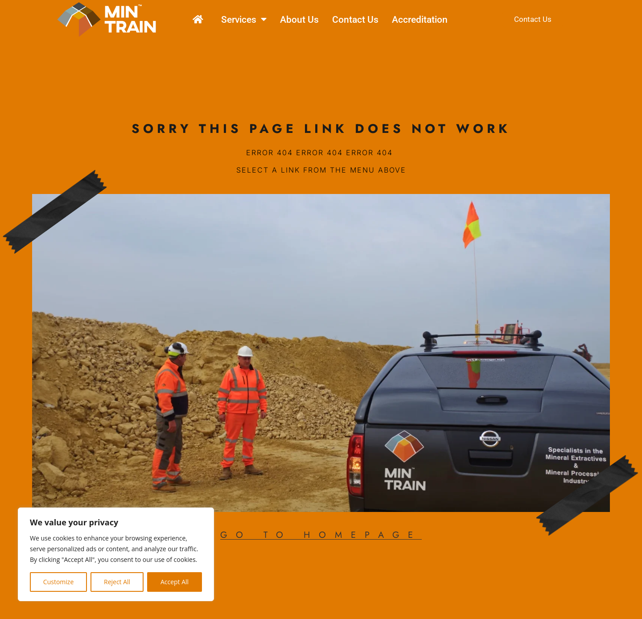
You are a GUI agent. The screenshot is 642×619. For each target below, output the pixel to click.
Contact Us (355, 19)
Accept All (174, 582)
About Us (299, 19)
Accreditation (420, 19)
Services (244, 19)
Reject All (117, 582)
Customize (58, 582)
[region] (116, 554)
